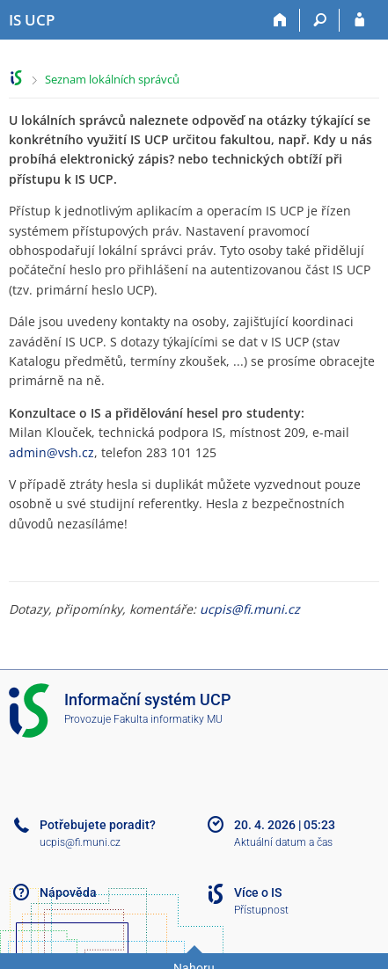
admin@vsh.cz (51, 452)
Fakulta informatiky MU (168, 719)
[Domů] (280, 20)
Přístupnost (261, 910)
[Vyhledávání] (320, 20)
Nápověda (68, 892)
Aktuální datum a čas (283, 842)
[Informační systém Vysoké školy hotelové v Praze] (32, 20)
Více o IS (258, 892)
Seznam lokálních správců (112, 79)
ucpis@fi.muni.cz (250, 609)
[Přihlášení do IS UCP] (359, 20)
